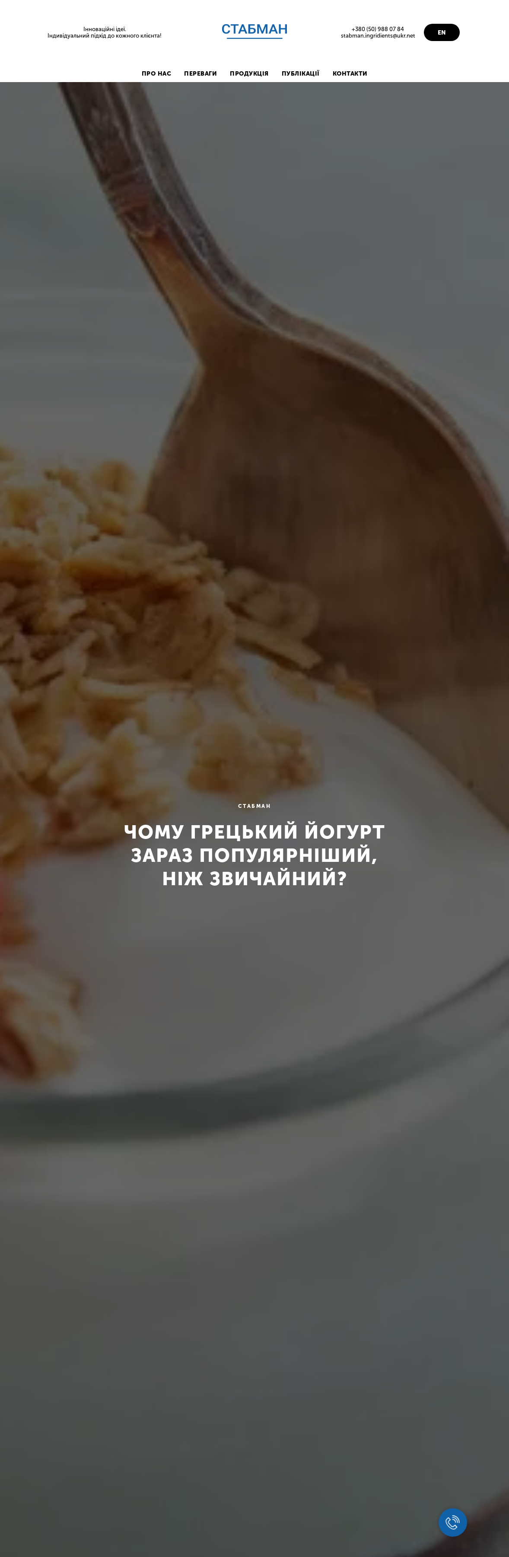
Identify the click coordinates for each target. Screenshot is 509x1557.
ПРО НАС (157, 73)
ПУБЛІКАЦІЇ (301, 73)
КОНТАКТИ (350, 73)
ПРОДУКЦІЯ (249, 73)
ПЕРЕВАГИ (200, 73)
